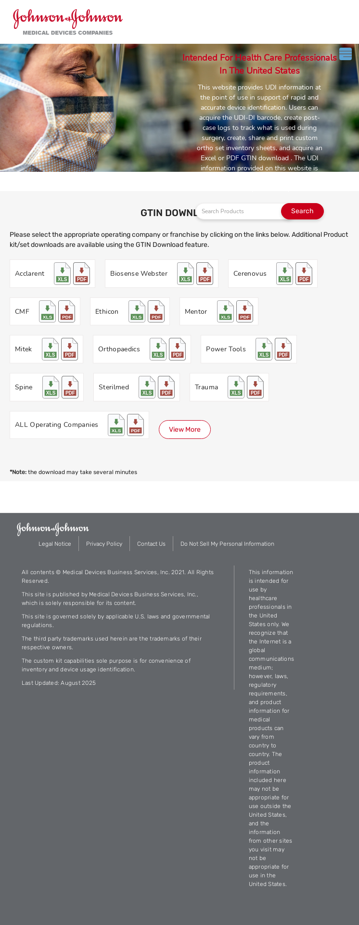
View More (185, 429)
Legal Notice (54, 543)
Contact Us (151, 543)
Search (302, 211)
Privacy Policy (104, 543)
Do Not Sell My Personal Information (227, 543)
